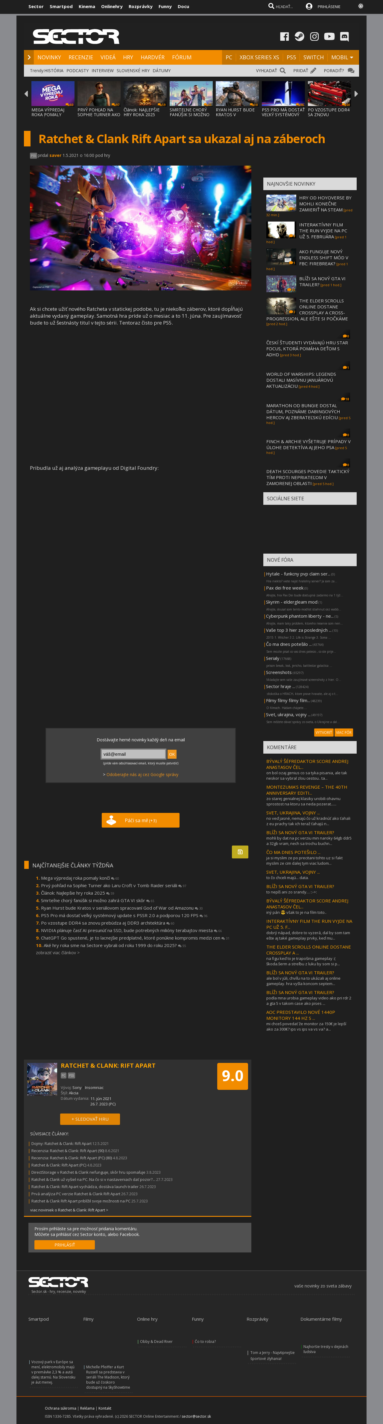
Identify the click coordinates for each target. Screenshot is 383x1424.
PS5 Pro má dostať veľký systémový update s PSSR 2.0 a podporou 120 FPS (124, 915)
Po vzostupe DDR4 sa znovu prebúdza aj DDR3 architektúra (107, 923)
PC (229, 57)
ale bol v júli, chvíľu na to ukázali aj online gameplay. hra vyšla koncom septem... (303, 980)
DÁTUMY (162, 70)
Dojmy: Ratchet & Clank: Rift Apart (61, 1143)
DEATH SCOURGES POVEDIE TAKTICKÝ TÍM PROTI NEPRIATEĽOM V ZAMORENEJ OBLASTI (307, 477)
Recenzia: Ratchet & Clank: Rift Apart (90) (67, 1150)
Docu (183, 6)
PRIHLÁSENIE (329, 6)
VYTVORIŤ (324, 732)
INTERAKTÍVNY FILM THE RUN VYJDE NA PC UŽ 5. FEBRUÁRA (323, 231)
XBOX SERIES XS (259, 57)
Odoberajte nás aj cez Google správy (142, 774)
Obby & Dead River (156, 1341)
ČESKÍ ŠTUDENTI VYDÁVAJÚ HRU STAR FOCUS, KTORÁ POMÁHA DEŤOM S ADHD (307, 348)
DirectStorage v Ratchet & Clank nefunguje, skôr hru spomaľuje (88, 1172)
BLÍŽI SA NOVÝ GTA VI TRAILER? (300, 832)
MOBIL (339, 57)
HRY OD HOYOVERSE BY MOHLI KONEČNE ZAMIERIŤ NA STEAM (325, 204)
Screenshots (279, 672)
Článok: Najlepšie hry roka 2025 (77, 893)
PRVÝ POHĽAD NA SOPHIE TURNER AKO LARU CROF (98, 114)
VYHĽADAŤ (266, 70)
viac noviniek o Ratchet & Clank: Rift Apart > (69, 1210)
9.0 (233, 1075)
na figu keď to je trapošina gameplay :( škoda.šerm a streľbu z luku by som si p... (303, 961)
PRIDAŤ (300, 70)
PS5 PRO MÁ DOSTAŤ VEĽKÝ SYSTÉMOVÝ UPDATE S (283, 114)
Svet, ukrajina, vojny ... (288, 714)
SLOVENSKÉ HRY (133, 70)
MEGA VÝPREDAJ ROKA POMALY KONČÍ (47, 114)
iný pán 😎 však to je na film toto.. (296, 912)
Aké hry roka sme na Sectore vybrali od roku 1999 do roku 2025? (115, 945)
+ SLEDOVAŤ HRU (90, 1119)
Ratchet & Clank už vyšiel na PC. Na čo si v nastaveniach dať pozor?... (93, 1179)
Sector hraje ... (280, 686)
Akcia (73, 1093)
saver (55, 155)
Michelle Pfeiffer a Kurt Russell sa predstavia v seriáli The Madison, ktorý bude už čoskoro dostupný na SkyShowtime (108, 1377)
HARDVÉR (153, 57)
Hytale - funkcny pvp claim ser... (298, 574)
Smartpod (61, 6)
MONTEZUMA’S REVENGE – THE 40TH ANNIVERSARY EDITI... (306, 790)
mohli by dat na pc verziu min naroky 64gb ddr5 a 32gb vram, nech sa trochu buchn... (309, 840)
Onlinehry (112, 6)
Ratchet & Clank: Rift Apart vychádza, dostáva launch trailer (85, 1186)
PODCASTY (77, 70)
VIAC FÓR (344, 732)
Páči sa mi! (141, 820)
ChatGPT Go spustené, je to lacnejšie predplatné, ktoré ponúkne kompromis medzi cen (135, 938)
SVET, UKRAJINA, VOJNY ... (293, 813)
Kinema (87, 6)
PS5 (291, 57)
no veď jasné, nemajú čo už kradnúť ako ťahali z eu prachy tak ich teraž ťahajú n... (308, 821)
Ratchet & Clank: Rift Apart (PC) (58, 1165)
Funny (165, 6)
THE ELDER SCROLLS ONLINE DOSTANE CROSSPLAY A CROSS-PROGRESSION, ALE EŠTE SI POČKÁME (307, 310)
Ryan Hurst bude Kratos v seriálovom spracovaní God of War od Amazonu (122, 908)
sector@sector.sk (196, 1416)
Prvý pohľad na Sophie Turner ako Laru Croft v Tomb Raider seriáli (113, 885)
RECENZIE (81, 57)
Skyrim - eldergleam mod (291, 602)
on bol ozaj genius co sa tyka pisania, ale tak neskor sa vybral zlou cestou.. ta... (306, 775)
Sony (77, 1087)
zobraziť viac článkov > (58, 952)
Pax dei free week (284, 588)
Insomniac (94, 1087)
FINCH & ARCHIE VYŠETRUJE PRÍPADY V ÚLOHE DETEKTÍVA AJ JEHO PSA (308, 444)
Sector (36, 6)
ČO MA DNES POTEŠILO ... (293, 852)
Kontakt (104, 1408)
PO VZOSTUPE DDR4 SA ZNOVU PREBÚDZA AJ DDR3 (328, 114)
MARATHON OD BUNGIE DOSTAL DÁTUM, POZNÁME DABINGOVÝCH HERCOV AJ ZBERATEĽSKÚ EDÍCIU (303, 411)
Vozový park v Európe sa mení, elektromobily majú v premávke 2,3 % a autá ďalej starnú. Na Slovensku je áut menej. (53, 1372)
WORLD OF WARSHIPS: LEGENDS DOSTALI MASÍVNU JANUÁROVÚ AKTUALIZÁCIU (301, 380)
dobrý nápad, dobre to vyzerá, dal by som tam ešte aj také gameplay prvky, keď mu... (308, 935)
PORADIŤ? (334, 70)
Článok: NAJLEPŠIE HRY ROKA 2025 (141, 112)
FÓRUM (182, 57)
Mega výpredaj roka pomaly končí (80, 878)
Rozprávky (141, 6)
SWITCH (313, 57)
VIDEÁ (108, 57)
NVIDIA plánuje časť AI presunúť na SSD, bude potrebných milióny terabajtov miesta (131, 930)
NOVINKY (49, 57)
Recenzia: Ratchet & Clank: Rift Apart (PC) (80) (71, 1158)
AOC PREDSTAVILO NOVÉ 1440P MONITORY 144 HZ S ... (300, 1015)
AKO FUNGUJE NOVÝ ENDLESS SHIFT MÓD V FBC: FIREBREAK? (323, 257)
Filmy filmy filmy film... (288, 700)
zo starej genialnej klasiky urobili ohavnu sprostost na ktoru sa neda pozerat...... (303, 801)
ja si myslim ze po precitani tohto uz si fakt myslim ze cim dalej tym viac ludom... (304, 860)
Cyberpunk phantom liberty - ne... (300, 616)
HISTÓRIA (53, 70)
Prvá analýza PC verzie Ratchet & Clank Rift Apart (75, 1193)
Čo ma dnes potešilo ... (289, 644)
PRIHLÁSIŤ (64, 1245)
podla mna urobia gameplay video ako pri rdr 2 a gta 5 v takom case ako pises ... (308, 1000)
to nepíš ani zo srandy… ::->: (291, 892)
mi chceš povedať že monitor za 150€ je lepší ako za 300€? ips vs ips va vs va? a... (306, 1026)
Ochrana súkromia (60, 1408)
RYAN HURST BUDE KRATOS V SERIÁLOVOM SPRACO (235, 117)
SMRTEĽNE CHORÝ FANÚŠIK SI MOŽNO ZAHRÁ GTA (189, 114)
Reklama (87, 1408)
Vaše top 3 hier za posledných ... (299, 630)
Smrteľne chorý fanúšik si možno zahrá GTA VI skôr (97, 900)
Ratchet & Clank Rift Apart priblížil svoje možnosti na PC (80, 1201)
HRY (128, 57)
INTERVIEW (103, 70)
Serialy (272, 658)
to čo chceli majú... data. (287, 877)
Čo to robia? (205, 1341)
